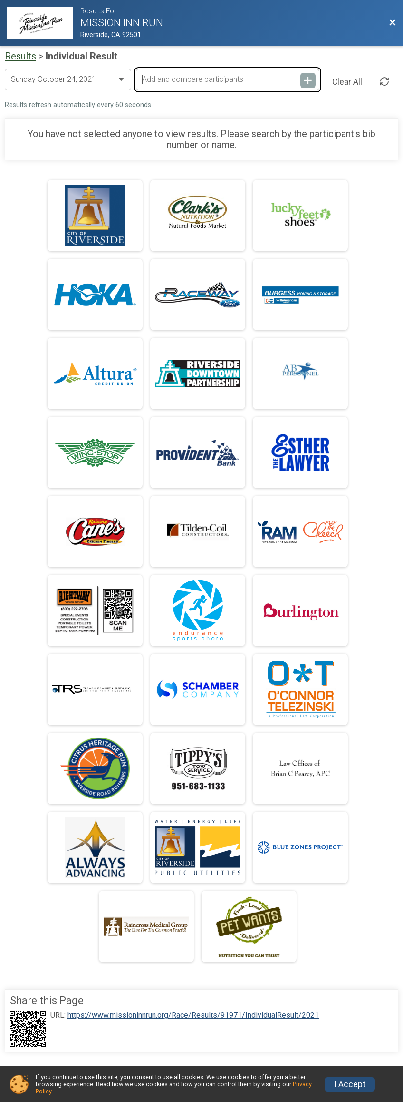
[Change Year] (68, 79)
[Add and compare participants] (227, 79)
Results (20, 56)
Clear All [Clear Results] (347, 82)
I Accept (349, 1084)
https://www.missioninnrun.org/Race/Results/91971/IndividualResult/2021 (193, 1015)
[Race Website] (43, 23)
